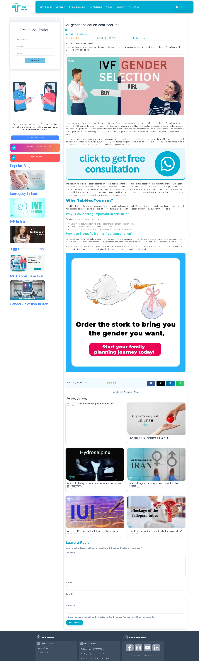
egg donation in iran (27, 249)
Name (70, 582)
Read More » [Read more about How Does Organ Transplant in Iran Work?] (134, 442)
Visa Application (95, 7)
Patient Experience (77, 7)
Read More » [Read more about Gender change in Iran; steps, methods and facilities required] (134, 490)
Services (60, 7)
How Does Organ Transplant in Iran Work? (149, 438)
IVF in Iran (18, 222)
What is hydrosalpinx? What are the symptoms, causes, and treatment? (94, 485)
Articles (109, 7)
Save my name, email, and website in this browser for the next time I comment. (111, 617)
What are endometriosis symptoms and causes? (91, 404)
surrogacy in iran (23, 194)
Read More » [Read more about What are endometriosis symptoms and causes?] (72, 408)
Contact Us (134, 7)
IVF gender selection (26, 276)
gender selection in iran (29, 304)
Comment (71, 552)
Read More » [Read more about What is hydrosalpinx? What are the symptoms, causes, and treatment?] (72, 490)
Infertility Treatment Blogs (127, 392)
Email (69, 594)
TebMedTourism (45, 7)
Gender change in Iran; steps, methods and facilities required (154, 485)
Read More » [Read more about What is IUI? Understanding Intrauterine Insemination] (72, 535)
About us (120, 7)
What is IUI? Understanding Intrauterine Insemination (92, 531)
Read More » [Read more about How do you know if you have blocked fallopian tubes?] (134, 535)
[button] (151, 383)
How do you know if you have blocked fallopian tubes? (155, 531)
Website (70, 606)
